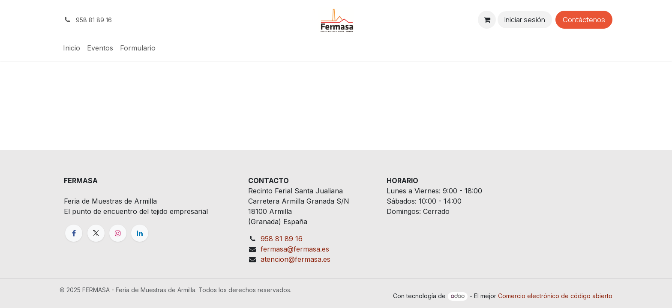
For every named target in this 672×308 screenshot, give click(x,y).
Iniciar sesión (524, 19)
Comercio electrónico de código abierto (555, 295)
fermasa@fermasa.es (295, 249)
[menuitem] (72, 47)
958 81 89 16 (282, 238)
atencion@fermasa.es (295, 259)
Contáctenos (584, 19)
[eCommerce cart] (487, 20)
